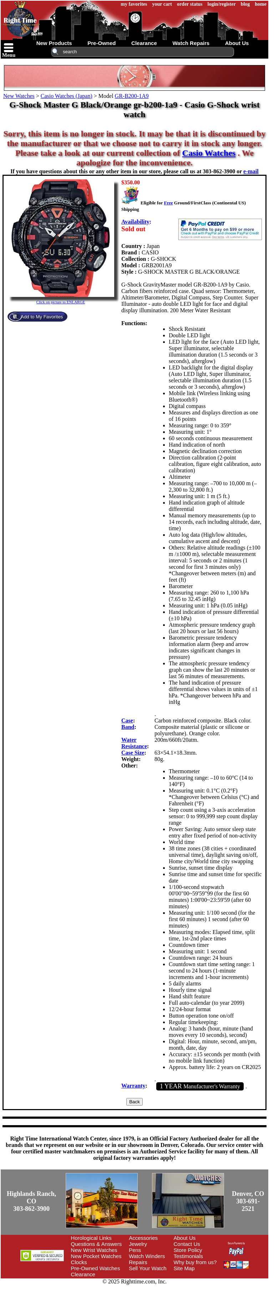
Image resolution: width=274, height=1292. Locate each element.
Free (168, 202)
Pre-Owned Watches (95, 1268)
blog (245, 4)
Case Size (132, 753)
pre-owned (101, 43)
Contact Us (187, 1244)
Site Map (184, 1268)
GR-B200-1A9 (132, 96)
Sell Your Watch (147, 1268)
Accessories (143, 1238)
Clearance (83, 1274)
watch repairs (190, 43)
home (261, 4)
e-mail (251, 171)
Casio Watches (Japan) (66, 96)
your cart (162, 4)
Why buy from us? (195, 1262)
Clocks (79, 1262)
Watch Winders (147, 1256)
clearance (144, 43)
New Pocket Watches (96, 1256)
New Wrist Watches (94, 1250)
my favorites (134, 4)
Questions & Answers (96, 1244)
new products (54, 43)
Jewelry (138, 1244)
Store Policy (188, 1250)
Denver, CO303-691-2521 (248, 1201)
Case (127, 720)
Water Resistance (134, 743)
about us (237, 43)
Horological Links (91, 1238)
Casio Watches (209, 153)
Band (127, 727)
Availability (135, 222)
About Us (185, 1238)
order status (190, 4)
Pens (135, 1250)
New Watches (19, 96)
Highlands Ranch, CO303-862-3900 (31, 1201)
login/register (222, 4)
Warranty (133, 1086)
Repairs (138, 1262)
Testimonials (188, 1256)
